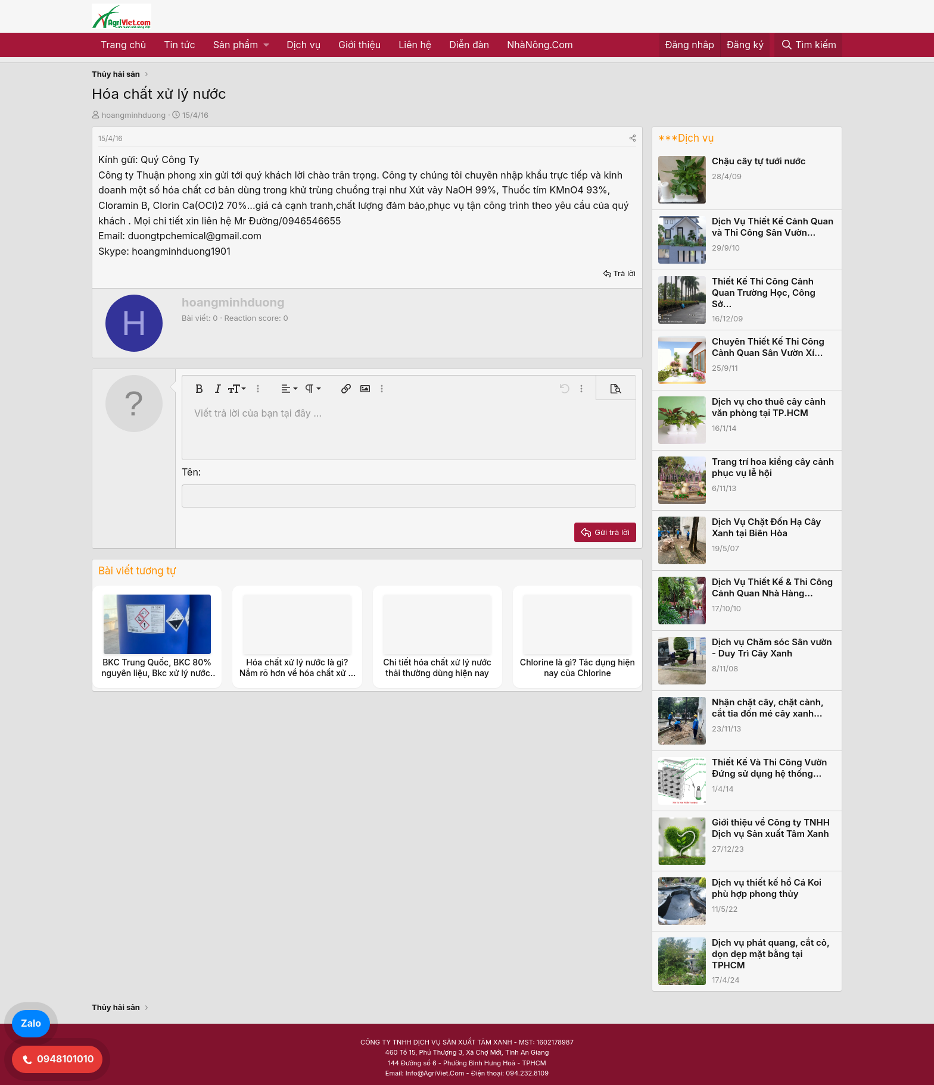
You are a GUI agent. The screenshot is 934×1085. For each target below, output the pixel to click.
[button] (241, 45)
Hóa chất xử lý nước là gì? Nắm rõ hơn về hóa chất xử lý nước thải (297, 673)
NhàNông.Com (540, 45)
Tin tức (179, 45)
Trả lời (624, 273)
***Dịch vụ (686, 138)
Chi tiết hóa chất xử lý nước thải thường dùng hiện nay (437, 667)
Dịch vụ (303, 45)
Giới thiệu (359, 45)
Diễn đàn (469, 45)
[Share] (632, 138)
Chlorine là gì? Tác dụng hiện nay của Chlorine (577, 667)
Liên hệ (414, 45)
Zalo (31, 1023)
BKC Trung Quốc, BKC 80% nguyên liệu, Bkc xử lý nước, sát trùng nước (157, 673)
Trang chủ (123, 45)
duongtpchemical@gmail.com (194, 236)
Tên (190, 472)
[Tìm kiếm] (808, 45)
